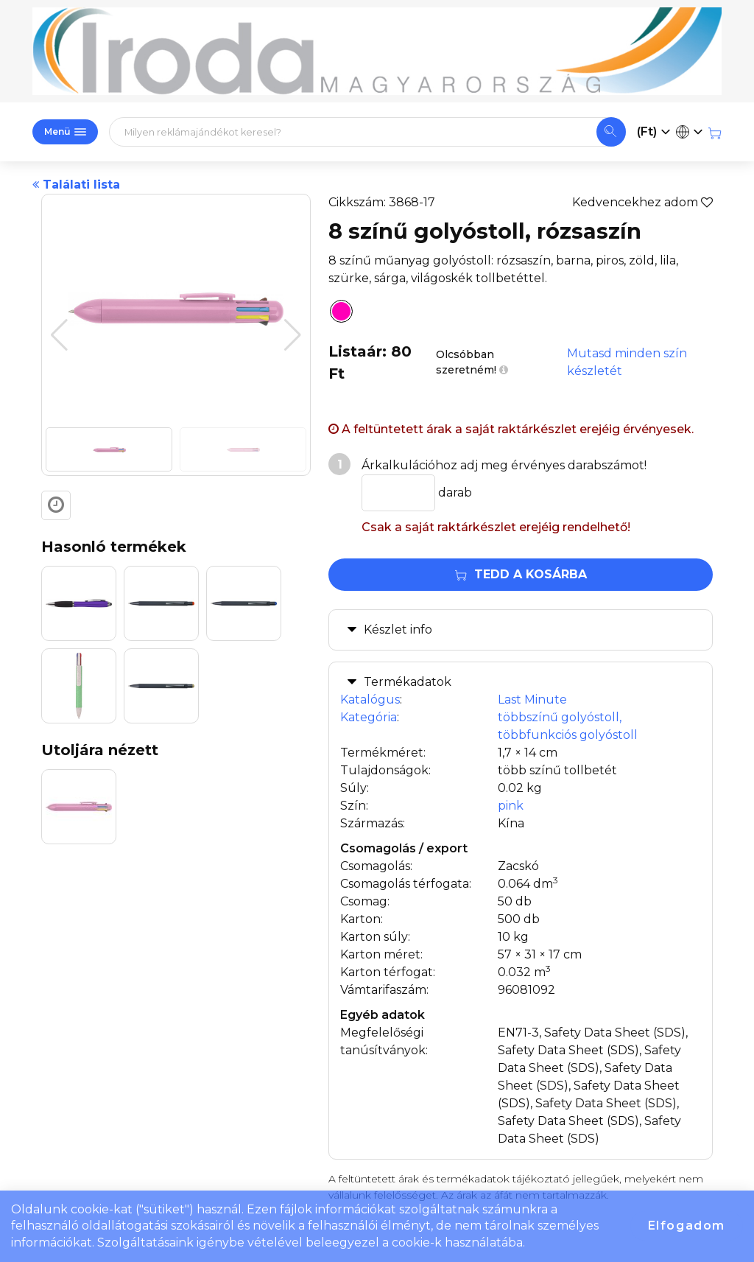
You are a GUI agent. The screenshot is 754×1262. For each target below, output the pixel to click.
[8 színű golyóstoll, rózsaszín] (337, 313)
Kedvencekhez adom (642, 202)
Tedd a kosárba (521, 574)
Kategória (368, 717)
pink (511, 806)
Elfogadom (686, 1226)
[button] (293, 335)
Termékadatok (407, 682)
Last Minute (532, 700)
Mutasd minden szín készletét (627, 362)
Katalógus (370, 700)
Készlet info (398, 630)
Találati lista (76, 185)
